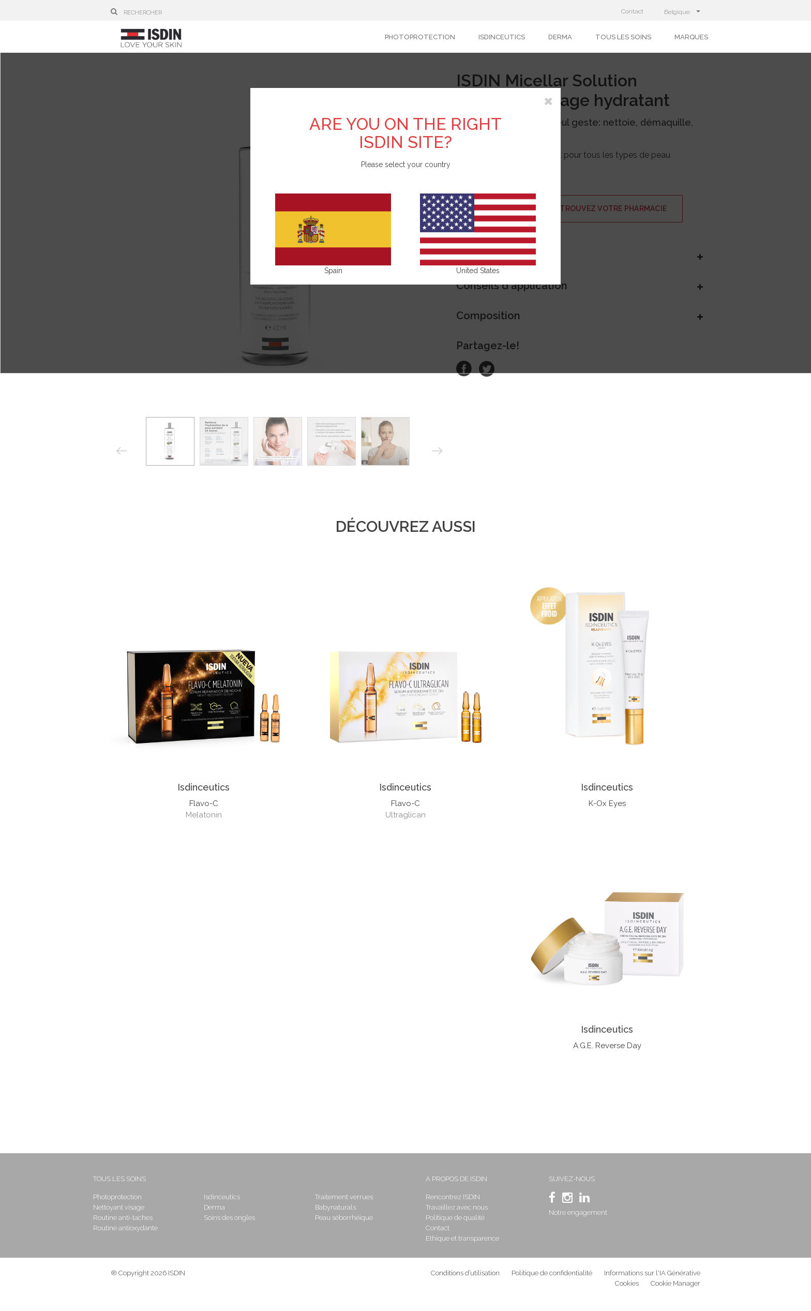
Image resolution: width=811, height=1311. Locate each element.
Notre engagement (571, 1212)
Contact (632, 11)
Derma (560, 37)
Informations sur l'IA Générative (652, 1280)
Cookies (627, 1290)
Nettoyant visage (136, 1207)
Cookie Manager (675, 1290)
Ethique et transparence (462, 1238)
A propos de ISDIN (456, 1179)
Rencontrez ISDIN (452, 1197)
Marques (691, 37)
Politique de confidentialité (553, 1280)
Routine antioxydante (143, 1228)
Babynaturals (340, 1207)
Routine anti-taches (140, 1217)
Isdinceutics (501, 37)
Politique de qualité (454, 1217)
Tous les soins (623, 37)
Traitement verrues (349, 1197)
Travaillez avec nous (456, 1207)
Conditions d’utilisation (465, 1280)
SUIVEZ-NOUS (565, 1179)
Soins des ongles (241, 1217)
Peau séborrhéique (349, 1217)
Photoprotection (420, 37)
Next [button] (437, 450)
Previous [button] (122, 451)
